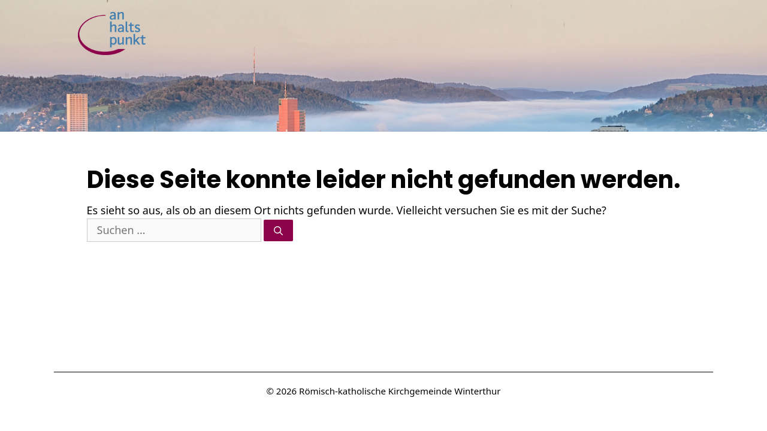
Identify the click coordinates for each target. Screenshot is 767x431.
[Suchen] (278, 231)
